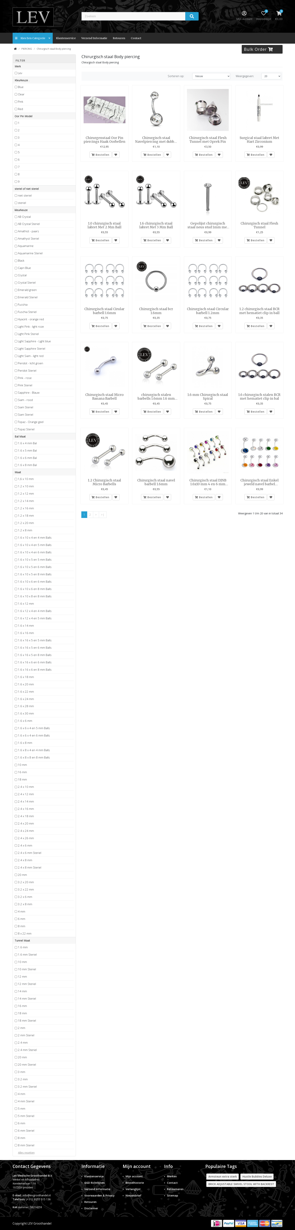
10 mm (22, 765)
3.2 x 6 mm (25, 897)
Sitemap (172, 1195)
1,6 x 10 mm (26, 479)
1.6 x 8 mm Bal (27, 465)
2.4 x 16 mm (26, 809)
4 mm (21, 911)
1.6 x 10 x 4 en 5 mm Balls (35, 545)
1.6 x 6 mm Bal (27, 458)
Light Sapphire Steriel (31, 348)
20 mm (22, 875)
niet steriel (25, 195)
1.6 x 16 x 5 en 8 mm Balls (35, 655)
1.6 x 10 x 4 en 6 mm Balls (35, 552)
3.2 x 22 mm (26, 889)
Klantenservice (66, 38)
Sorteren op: (176, 76)
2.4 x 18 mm (26, 816)
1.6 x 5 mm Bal (27, 450)
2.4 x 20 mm (26, 823)
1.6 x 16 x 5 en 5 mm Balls (35, 640)
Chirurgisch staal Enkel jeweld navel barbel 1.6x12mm (259, 484)
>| (102, 517)
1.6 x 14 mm (26, 625)
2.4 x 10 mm (26, 787)
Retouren (119, 38)
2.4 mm (23, 1042)
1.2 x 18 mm (26, 515)
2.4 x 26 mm (26, 838)
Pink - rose (25, 378)
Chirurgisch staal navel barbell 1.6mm (156, 484)
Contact (172, 1182)
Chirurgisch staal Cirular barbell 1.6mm (104, 312)
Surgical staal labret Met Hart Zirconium (259, 140)
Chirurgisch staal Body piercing (54, 48)
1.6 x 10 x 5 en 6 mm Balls (35, 567)
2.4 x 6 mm (25, 845)
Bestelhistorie (135, 1182)
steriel (22, 203)
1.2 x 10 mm (26, 486)
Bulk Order (258, 49)
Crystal (22, 275)
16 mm (22, 772)
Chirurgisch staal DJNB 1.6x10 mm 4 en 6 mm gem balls (207, 484)
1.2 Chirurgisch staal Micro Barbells (104, 484)
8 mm (21, 926)
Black (21, 260)
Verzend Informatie (94, 38)
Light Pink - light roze (31, 326)
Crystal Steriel (27, 282)
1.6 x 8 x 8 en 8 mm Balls (34, 757)
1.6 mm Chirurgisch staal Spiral (208, 398)
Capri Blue (24, 268)
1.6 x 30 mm (26, 713)
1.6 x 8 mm (25, 743)
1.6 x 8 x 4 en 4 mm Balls (34, 750)
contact (136, 38)
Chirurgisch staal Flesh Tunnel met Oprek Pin (208, 140)
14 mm (22, 991)
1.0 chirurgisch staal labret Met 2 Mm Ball (104, 226)
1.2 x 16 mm (26, 508)
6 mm (21, 919)
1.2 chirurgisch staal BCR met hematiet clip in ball (259, 312)
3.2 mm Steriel (27, 1086)
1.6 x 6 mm (25, 721)
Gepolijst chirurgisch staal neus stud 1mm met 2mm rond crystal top (208, 226)
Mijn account (134, 1176)
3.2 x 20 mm (26, 882)
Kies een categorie (32, 38)
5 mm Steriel (26, 1116)
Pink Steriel (25, 385)
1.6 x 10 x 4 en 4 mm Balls (35, 537)
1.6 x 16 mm (26, 633)
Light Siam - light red (30, 356)
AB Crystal (24, 217)
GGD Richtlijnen (94, 1182)
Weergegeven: (245, 76)
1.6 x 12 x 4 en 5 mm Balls (35, 618)
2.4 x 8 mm (25, 860)
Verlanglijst (133, 1189)
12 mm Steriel (27, 984)
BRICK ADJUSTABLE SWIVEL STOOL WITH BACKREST (241, 1184)
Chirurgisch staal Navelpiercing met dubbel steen (156, 140)
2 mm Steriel (26, 1035)
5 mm (21, 1108)
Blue (21, 87)
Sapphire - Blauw (29, 392)
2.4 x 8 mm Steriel (29, 867)
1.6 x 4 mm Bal (27, 443)
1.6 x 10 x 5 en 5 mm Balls (35, 559)
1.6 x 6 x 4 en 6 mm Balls (34, 735)
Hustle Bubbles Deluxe (257, 1176)
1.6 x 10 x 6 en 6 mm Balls (35, 581)
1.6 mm (23, 947)
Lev (20, 73)
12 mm (22, 976)
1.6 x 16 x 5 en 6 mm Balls (35, 647)
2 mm (21, 1028)
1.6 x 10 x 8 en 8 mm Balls (35, 596)
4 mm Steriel (26, 1101)
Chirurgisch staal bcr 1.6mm (156, 312)
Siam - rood (25, 400)
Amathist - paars (28, 231)
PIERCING (26, 48)
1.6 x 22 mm (26, 691)
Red (20, 109)
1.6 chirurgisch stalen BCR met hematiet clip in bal (259, 398)
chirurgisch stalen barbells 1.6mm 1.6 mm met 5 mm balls (156, 398)
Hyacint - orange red (31, 319)
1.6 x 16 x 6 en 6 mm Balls (35, 662)
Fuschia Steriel (27, 312)
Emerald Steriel (27, 297)
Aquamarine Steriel (30, 253)
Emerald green (27, 290)
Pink (20, 101)
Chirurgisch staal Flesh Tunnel (259, 226)
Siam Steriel (25, 407)
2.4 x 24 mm (26, 831)
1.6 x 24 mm (26, 699)
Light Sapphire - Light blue (34, 341)
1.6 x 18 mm (26, 677)
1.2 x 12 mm (26, 493)
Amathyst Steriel (28, 238)
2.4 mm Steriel (27, 1050)
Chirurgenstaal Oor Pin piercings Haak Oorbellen (104, 140)
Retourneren (175, 1189)
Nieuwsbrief (133, 1195)
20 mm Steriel (27, 1064)
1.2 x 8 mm (25, 530)
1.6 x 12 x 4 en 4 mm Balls (35, 611)
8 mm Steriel (26, 1145)
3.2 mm (23, 1079)
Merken (172, 1176)
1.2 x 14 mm (26, 501)
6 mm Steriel (26, 1130)
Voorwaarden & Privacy (99, 1195)
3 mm (21, 1072)
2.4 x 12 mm (26, 794)
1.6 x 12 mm (26, 603)
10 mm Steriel (27, 969)
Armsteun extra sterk (222, 1176)
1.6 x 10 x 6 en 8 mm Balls (35, 589)
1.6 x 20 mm (26, 684)
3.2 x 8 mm (25, 904)
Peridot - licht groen (30, 363)
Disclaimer (91, 1208)
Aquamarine (26, 246)
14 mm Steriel (27, 998)
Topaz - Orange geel (30, 422)
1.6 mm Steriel (27, 954)
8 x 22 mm (24, 933)
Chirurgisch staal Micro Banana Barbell (104, 398)
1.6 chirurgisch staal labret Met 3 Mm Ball (156, 226)
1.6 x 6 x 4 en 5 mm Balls (34, 728)
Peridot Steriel (27, 370)
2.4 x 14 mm (26, 801)
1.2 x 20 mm (26, 523)
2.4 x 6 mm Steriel (29, 853)
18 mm (22, 779)
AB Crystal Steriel (29, 224)
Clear (21, 94)
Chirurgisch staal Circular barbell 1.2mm (208, 312)
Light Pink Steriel (28, 334)
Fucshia (22, 304)
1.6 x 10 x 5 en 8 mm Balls (35, 574)
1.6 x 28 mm (26, 706)
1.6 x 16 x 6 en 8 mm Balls (35, 669)
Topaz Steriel (26, 429)
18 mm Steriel (27, 1020)
